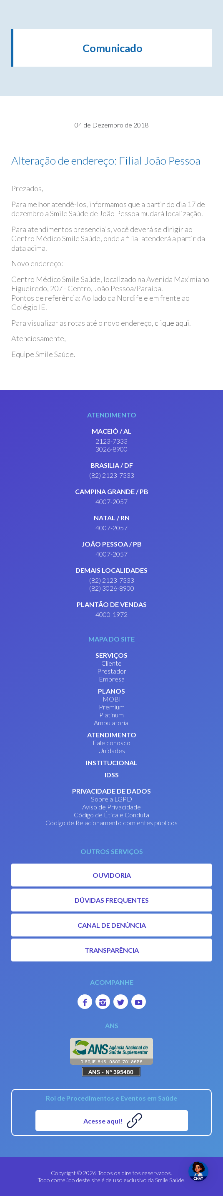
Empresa (112, 679)
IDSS (112, 775)
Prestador (111, 671)
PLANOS (111, 691)
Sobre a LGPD (111, 799)
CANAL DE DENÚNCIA (112, 925)
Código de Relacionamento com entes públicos (111, 822)
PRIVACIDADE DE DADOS (111, 791)
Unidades (111, 750)
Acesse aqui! (103, 1121)
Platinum (111, 715)
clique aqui (172, 322)
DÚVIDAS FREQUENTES (112, 900)
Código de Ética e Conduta (111, 815)
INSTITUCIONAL (112, 763)
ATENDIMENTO (111, 735)
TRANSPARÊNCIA (112, 950)
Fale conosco (111, 743)
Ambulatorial (112, 723)
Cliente (111, 663)
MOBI (112, 699)
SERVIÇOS (111, 655)
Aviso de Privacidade (111, 807)
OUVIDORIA (112, 875)
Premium (112, 707)
